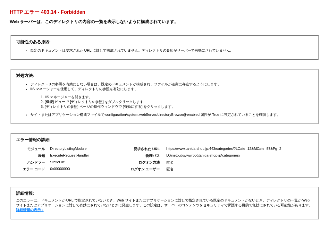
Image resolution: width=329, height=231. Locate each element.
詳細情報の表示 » (30, 210)
